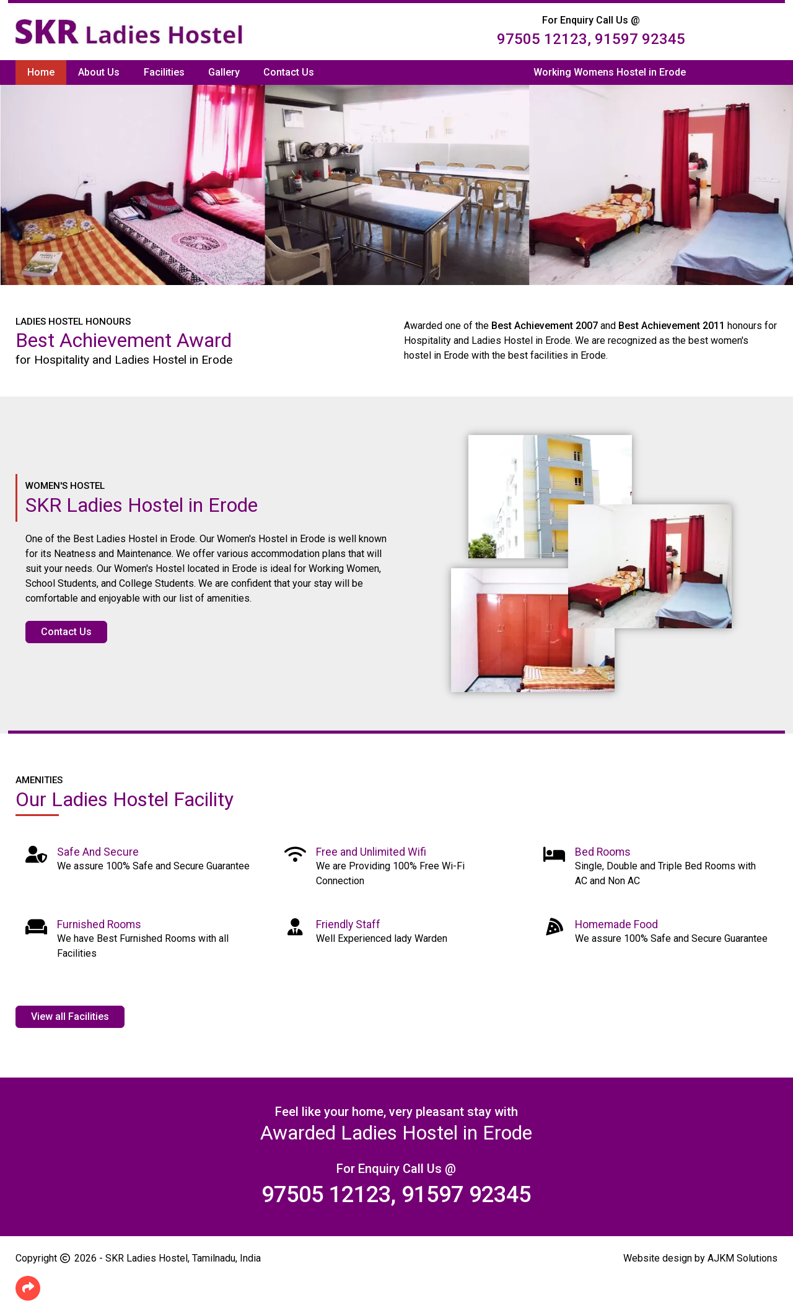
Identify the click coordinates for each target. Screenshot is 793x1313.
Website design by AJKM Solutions (700, 1258)
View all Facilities (70, 1016)
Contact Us (288, 72)
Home (41, 72)
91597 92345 (640, 39)
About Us (99, 72)
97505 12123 (542, 39)
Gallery (224, 72)
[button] (27, 1288)
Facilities (164, 72)
